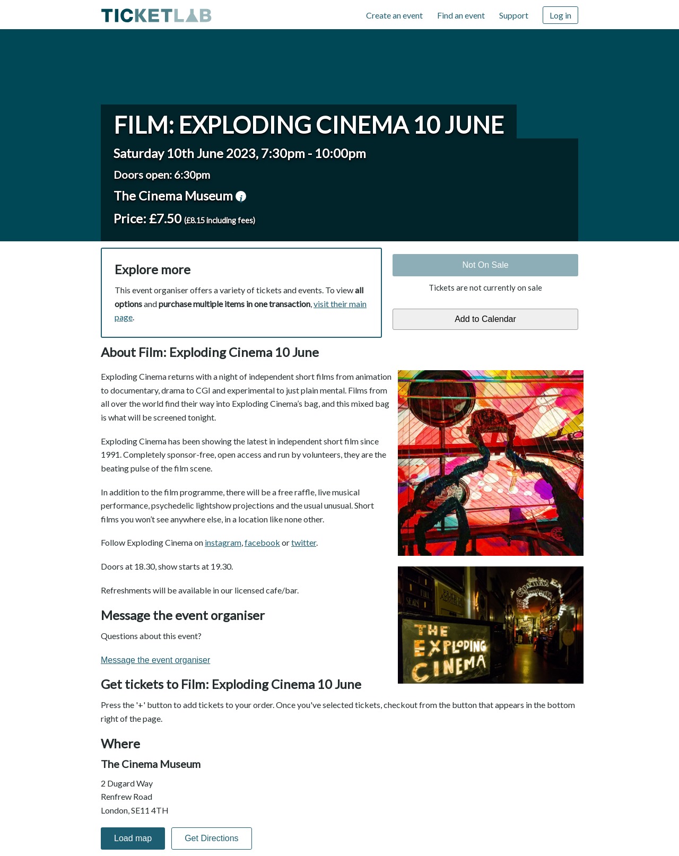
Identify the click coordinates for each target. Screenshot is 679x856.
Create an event (394, 15)
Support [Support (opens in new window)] (513, 15)
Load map (133, 838)
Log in (560, 15)
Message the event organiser (155, 660)
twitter (303, 542)
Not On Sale (485, 264)
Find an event (461, 15)
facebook (262, 542)
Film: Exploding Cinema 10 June (309, 124)
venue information (241, 196)
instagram (223, 542)
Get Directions (211, 838)
